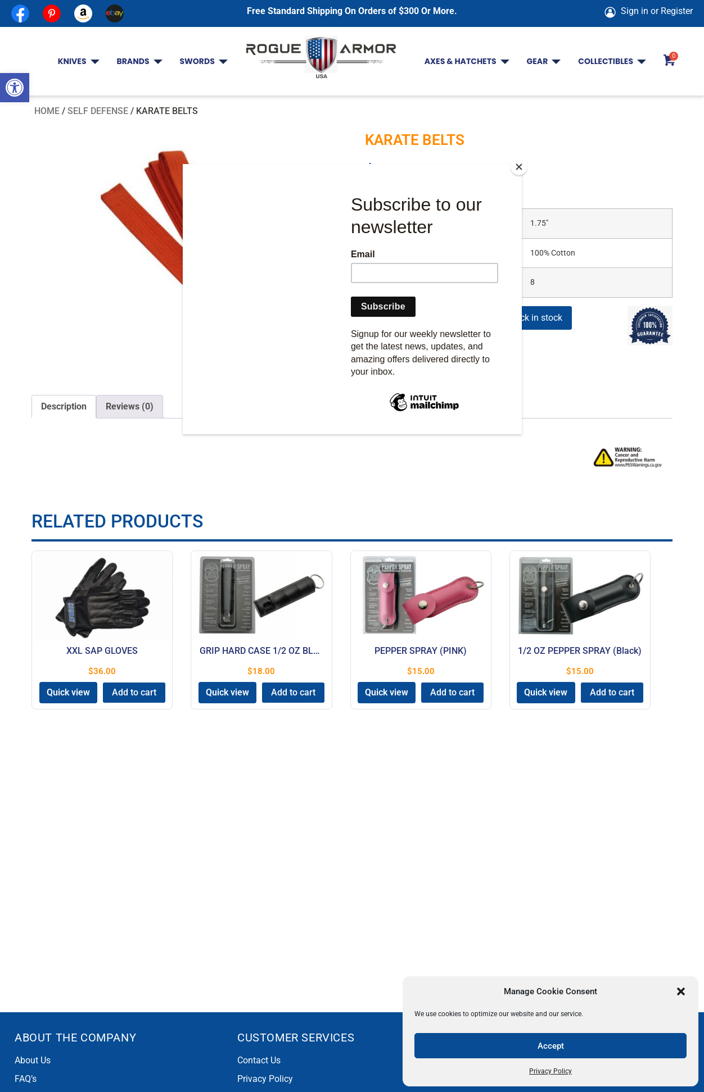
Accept (551, 1046)
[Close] (519, 166)
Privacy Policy (550, 1071)
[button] (14, 87)
